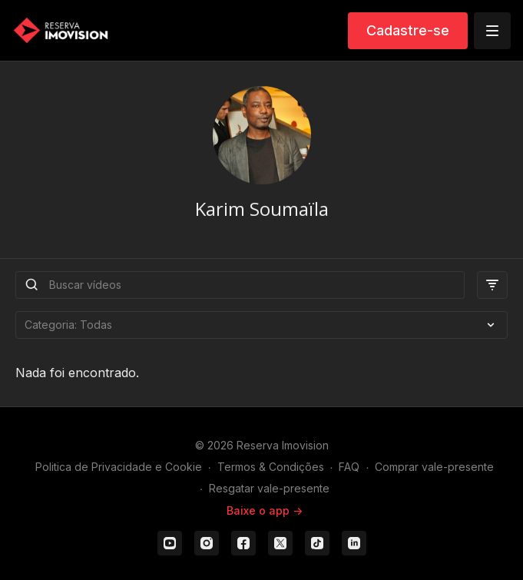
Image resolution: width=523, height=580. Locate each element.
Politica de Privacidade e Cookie (118, 466)
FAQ (349, 466)
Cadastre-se (407, 30)
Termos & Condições (270, 466)
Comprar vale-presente (434, 466)
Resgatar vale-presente (269, 488)
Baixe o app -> (265, 510)
